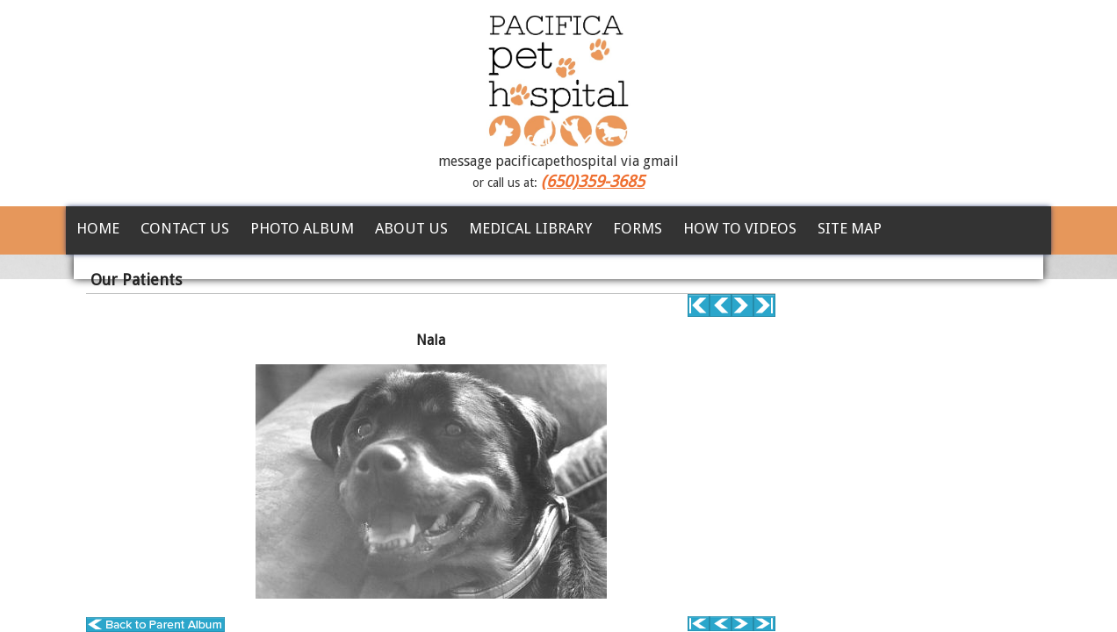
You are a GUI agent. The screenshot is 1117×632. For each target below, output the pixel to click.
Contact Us (185, 228)
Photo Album (302, 228)
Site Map (850, 228)
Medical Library (530, 228)
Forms (637, 228)
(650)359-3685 (593, 181)
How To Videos (739, 228)
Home (97, 228)
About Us (411, 228)
